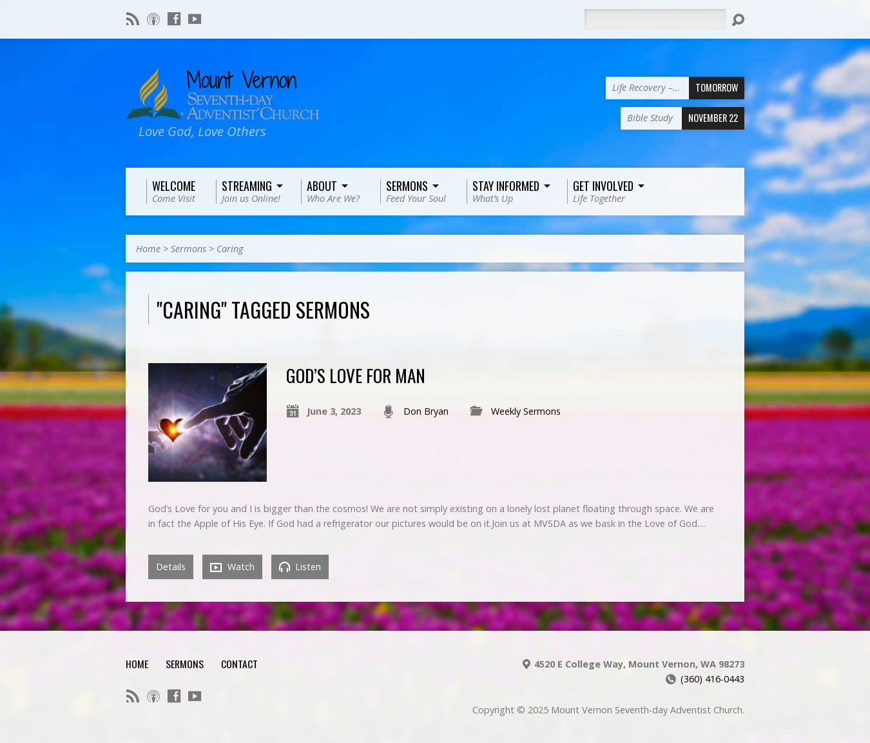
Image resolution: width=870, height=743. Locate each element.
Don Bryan (426, 411)
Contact (239, 663)
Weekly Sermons (526, 411)
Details (171, 566)
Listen (300, 566)
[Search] (655, 19)
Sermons (188, 249)
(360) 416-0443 (712, 679)
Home (148, 249)
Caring (230, 249)
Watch (232, 566)
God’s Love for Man (355, 375)
